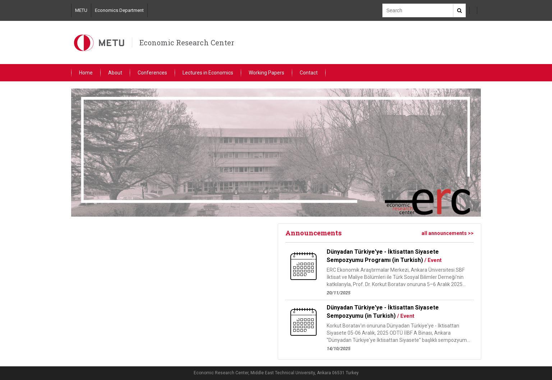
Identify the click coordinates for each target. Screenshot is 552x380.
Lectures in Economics (208, 73)
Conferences (152, 73)
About (115, 73)
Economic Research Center (186, 42)
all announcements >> (448, 233)
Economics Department (119, 10)
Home (86, 73)
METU (81, 10)
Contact (309, 73)
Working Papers (266, 73)
